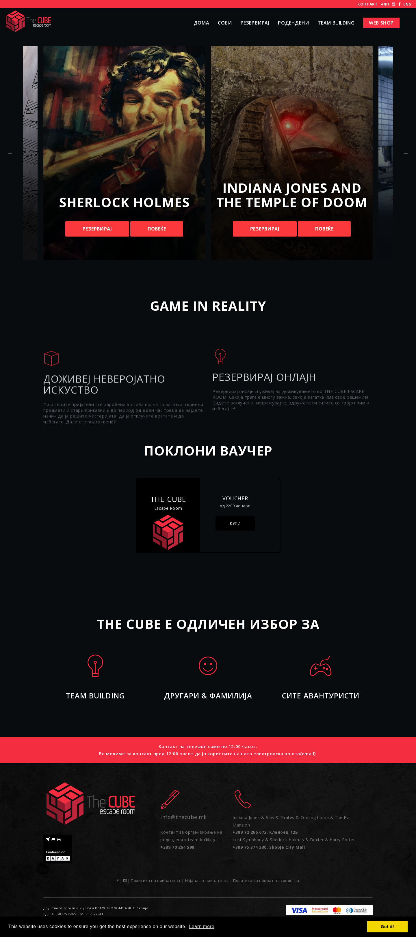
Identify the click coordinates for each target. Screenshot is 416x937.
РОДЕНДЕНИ (293, 23)
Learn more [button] (201, 926)
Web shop (381, 23)
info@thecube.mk (183, 817)
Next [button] (406, 153)
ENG (407, 4)
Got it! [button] (387, 926)
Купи (235, 523)
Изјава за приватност (207, 880)
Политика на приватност (156, 880)
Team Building (336, 23)
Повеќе (157, 229)
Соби (225, 23)
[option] (292, 153)
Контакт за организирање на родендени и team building (191, 839)
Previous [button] (10, 153)
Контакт (367, 4)
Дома (201, 23)
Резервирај (255, 23)
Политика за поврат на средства (266, 880)
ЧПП (384, 4)
